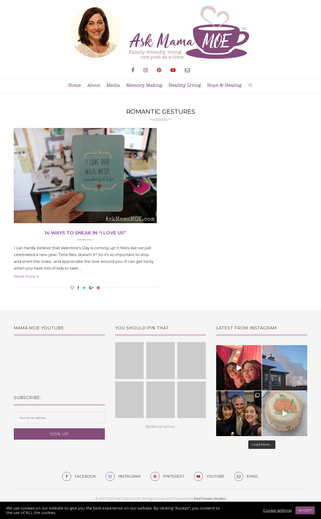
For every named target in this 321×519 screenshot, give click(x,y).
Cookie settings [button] (277, 510)
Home (74, 85)
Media (113, 85)
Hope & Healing (224, 85)
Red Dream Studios (210, 498)
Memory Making (144, 85)
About (93, 85)
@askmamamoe (160, 426)
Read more (26, 276)
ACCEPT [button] (305, 510)
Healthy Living (185, 85)
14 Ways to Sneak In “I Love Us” (85, 233)
